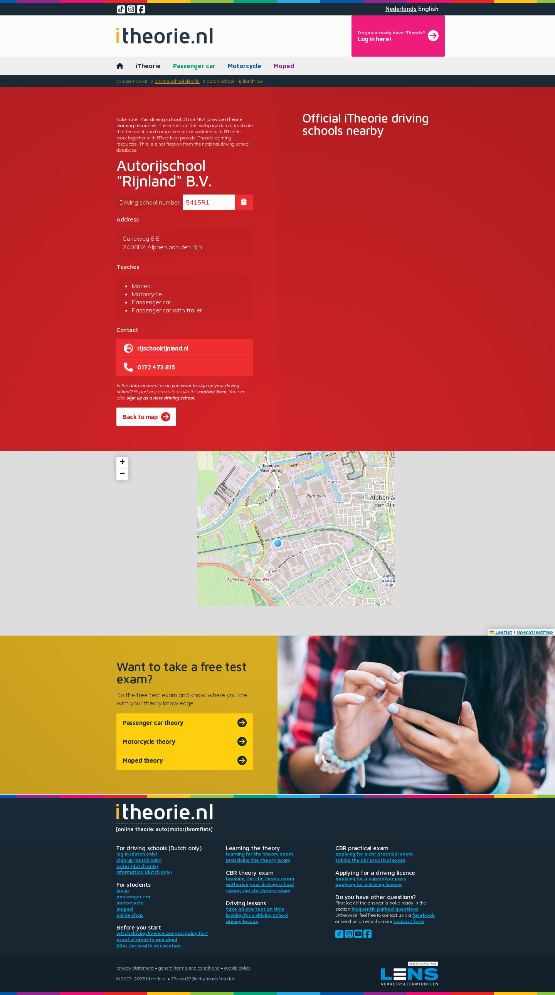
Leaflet (500, 632)
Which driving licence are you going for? (162, 933)
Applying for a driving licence (368, 884)
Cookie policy (237, 968)
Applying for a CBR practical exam (374, 854)
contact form (212, 391)
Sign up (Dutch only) (139, 860)
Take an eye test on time (255, 909)
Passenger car (194, 65)
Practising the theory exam (258, 860)
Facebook (423, 915)
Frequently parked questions (385, 909)
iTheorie (148, 65)
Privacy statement (135, 968)
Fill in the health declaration (148, 945)
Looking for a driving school (257, 915)
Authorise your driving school (260, 884)
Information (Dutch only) (144, 872)
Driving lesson (242, 921)
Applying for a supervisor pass (370, 878)
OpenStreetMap (534, 632)
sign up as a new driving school (160, 398)
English (428, 9)
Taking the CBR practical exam (370, 860)
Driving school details (177, 81)
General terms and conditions (189, 968)
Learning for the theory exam (259, 854)
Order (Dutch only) (137, 866)
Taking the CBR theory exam (258, 890)
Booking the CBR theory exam (260, 878)
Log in (122, 890)
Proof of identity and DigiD (146, 939)
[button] (278, 543)
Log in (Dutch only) (137, 854)
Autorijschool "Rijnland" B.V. (235, 81)
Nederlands (401, 9)
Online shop (129, 915)
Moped (284, 65)
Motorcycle (244, 65)
